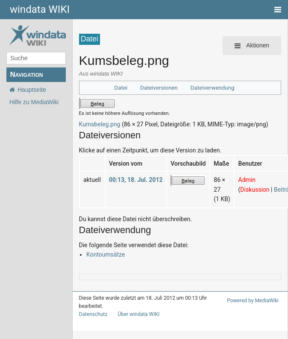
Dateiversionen (160, 88)
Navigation (26, 74)
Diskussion (244, 189)
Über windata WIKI (135, 314)
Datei (124, 88)
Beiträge (272, 189)
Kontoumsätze (103, 254)
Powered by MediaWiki (254, 301)
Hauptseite (32, 89)
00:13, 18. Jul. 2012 (132, 179)
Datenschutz (91, 314)
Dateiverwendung (210, 88)
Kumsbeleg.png (98, 124)
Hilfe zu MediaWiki (34, 102)
